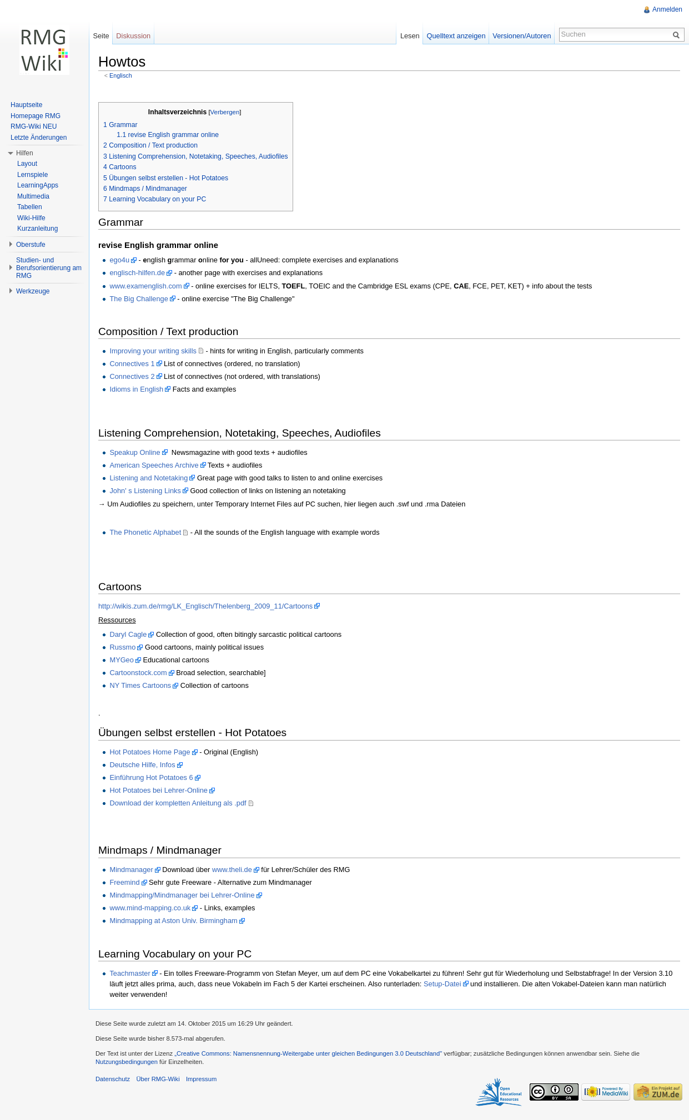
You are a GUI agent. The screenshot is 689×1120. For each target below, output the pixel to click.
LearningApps (37, 185)
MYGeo (121, 660)
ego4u (119, 260)
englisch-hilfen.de (137, 272)
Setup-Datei (442, 984)
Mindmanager (131, 869)
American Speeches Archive (153, 465)
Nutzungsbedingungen (126, 1061)
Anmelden (667, 9)
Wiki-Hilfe (31, 218)
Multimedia (33, 196)
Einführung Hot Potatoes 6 (151, 777)
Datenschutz (112, 1079)
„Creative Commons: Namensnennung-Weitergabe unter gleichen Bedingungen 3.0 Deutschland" (308, 1053)
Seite (101, 36)
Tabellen (29, 207)
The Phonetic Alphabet (145, 532)
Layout (27, 164)
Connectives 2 (131, 376)
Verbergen (225, 112)
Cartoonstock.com (138, 672)
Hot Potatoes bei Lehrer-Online (158, 790)
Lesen (410, 36)
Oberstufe (31, 245)
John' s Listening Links (144, 490)
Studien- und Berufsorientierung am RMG (49, 268)
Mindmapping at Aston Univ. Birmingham (173, 920)
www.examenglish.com (145, 286)
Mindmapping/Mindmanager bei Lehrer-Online (181, 895)
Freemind (124, 882)
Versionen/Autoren (521, 36)
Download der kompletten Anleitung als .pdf (177, 803)
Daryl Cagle (128, 634)
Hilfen (24, 153)
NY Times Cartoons (140, 685)
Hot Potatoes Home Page (149, 752)
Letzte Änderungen (39, 137)
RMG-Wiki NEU (34, 126)
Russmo (122, 647)
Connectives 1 (131, 363)
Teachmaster (129, 973)
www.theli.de (232, 869)
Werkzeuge (32, 291)
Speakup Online (134, 452)
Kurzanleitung (37, 228)
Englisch (120, 75)
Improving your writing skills (152, 351)
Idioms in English (136, 389)
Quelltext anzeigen (456, 36)
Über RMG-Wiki (157, 1079)
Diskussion (133, 36)
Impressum (201, 1079)
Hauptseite (26, 105)
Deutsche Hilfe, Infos (142, 765)
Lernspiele (32, 175)
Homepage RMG (36, 116)
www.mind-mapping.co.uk (149, 908)
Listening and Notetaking (148, 478)
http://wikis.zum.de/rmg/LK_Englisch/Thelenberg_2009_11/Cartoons (205, 606)
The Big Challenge (138, 299)
